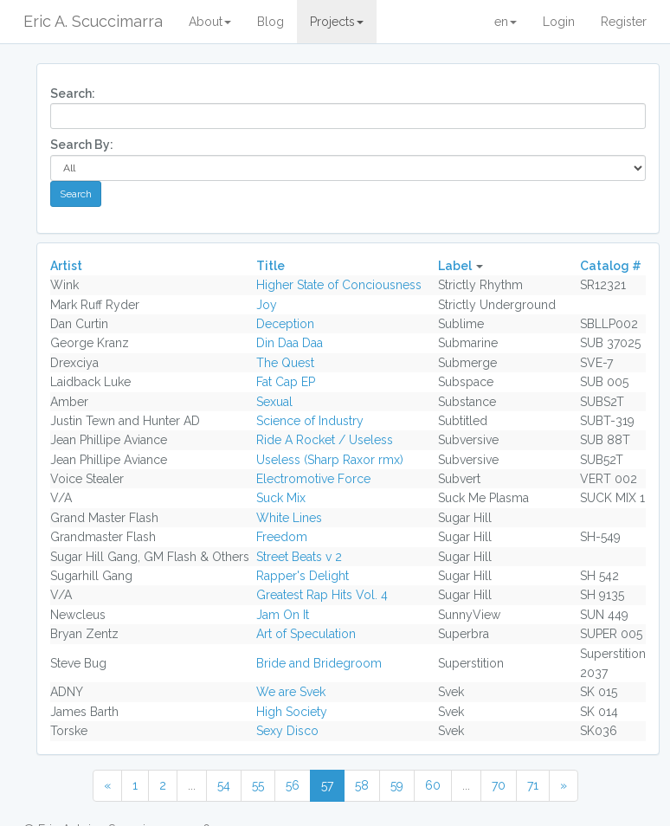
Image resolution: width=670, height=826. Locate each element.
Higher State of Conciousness (339, 285)
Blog (270, 22)
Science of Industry (310, 421)
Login (559, 22)
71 (532, 785)
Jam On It (282, 615)
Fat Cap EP (285, 382)
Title (270, 266)
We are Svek (290, 692)
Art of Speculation (306, 634)
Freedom (281, 537)
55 (258, 785)
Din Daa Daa (289, 343)
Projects (337, 22)
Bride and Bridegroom (319, 663)
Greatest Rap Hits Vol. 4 (322, 595)
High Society (291, 712)
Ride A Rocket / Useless (324, 440)
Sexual (274, 402)
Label (455, 266)
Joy (266, 305)
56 (293, 785)
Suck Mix (281, 498)
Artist (66, 266)
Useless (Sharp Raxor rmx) (329, 460)
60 (433, 785)
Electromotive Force (313, 479)
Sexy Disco (287, 731)
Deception (285, 324)
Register (624, 22)
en (505, 22)
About (210, 22)
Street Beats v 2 (299, 557)
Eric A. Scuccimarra (93, 21)
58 (362, 785)
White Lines (289, 518)
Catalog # (610, 266)
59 (396, 785)
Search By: (81, 145)
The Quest (285, 363)
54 (223, 785)
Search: (72, 93)
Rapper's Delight (302, 576)
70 (499, 785)
